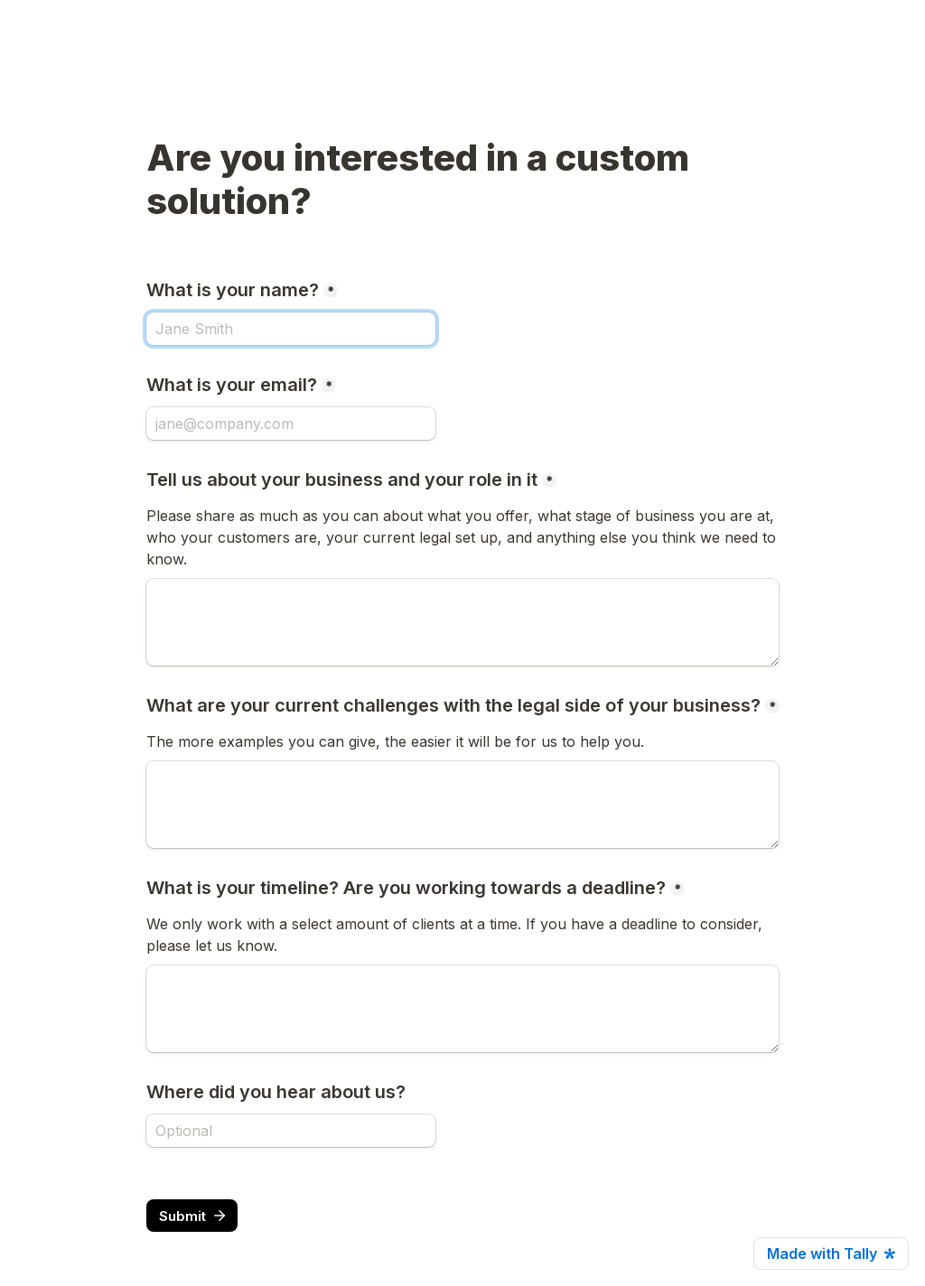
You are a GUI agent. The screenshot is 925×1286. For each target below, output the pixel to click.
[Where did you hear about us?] (290, 1130)
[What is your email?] (290, 423)
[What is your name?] (290, 328)
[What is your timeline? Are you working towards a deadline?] (462, 1008)
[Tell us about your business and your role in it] (462, 622)
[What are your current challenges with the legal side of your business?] (462, 804)
